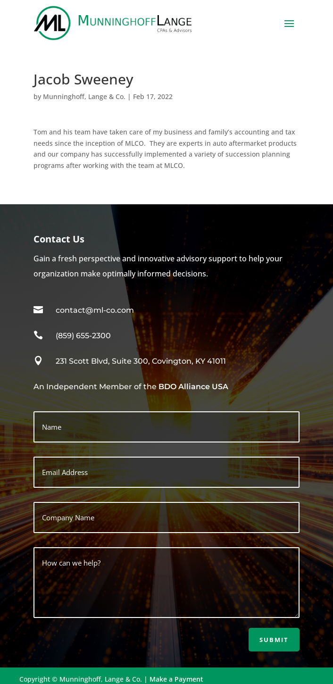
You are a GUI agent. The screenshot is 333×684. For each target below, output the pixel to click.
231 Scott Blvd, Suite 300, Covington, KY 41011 (141, 361)
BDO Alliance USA (193, 386)
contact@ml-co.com (95, 310)
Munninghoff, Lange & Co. (84, 96)
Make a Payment (176, 679)
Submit (274, 639)
